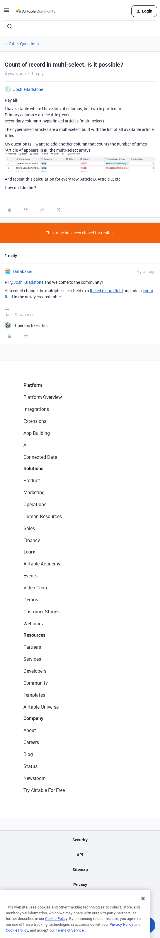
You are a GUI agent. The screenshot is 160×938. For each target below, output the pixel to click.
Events (30, 575)
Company (33, 718)
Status (30, 766)
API (80, 854)
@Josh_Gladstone (26, 282)
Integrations (36, 409)
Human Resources (42, 516)
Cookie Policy (56, 929)
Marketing (34, 492)
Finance (31, 540)
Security (80, 839)
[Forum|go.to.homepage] (35, 11)
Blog (28, 754)
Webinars (33, 623)
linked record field (106, 290)
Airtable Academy (41, 563)
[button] (6, 12)
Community (35, 683)
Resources (34, 635)
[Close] (143, 909)
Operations (34, 504)
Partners (32, 647)
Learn (29, 551)
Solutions (33, 468)
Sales (29, 528)
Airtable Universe (41, 707)
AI (25, 445)
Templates (34, 695)
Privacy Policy (121, 935)
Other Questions (24, 43)
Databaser (22, 271)
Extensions (34, 421)
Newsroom (34, 778)
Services (32, 659)
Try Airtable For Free (44, 790)
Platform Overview (42, 397)
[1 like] (26, 325)
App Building (36, 433)
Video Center (36, 587)
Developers (34, 671)
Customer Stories (41, 611)
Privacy (80, 884)
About (29, 730)
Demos (30, 599)
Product (31, 480)
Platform (32, 385)
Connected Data (40, 457)
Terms (80, 899)
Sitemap (80, 869)
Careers (31, 742)
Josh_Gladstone (28, 89)
